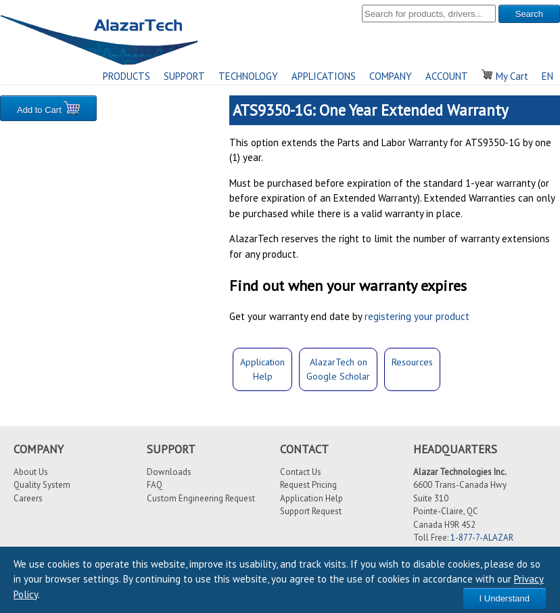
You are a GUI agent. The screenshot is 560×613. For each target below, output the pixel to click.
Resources (412, 362)
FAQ (154, 485)
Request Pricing (308, 485)
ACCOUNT (446, 76)
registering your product (417, 316)
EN (547, 76)
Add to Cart (48, 108)
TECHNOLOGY (248, 76)
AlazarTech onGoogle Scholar (338, 369)
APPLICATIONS (323, 76)
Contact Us (300, 472)
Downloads (169, 472)
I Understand (505, 598)
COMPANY (390, 76)
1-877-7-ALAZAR (481, 537)
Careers (28, 498)
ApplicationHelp (262, 369)
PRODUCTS (126, 76)
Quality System (42, 485)
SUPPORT (184, 76)
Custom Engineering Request (201, 498)
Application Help (311, 498)
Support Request (311, 511)
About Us (31, 472)
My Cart (505, 76)
